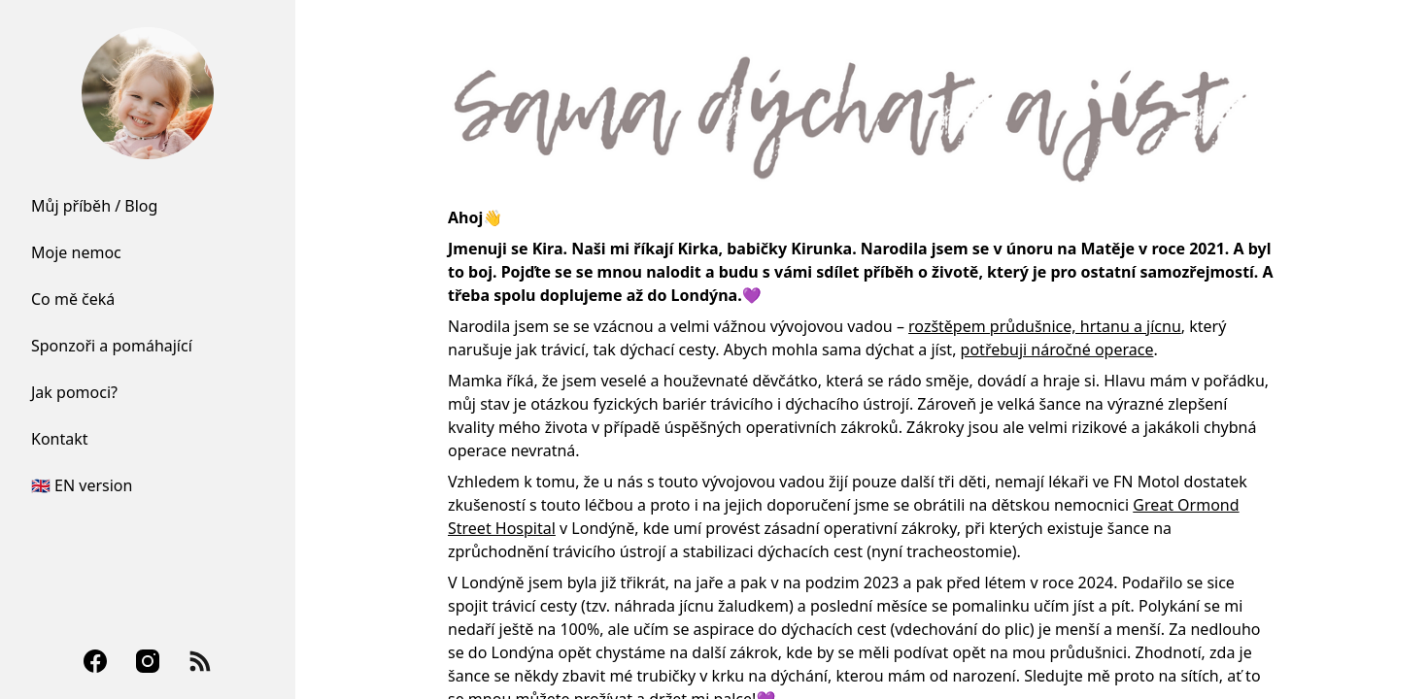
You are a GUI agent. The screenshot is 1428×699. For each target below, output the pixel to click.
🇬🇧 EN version (81, 485)
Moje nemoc (76, 252)
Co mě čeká (73, 299)
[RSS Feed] (200, 661)
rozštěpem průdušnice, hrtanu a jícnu (1044, 326)
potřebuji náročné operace (1057, 349)
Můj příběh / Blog (94, 205)
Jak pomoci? (74, 392)
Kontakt (59, 438)
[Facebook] (95, 661)
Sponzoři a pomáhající (111, 345)
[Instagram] (147, 661)
